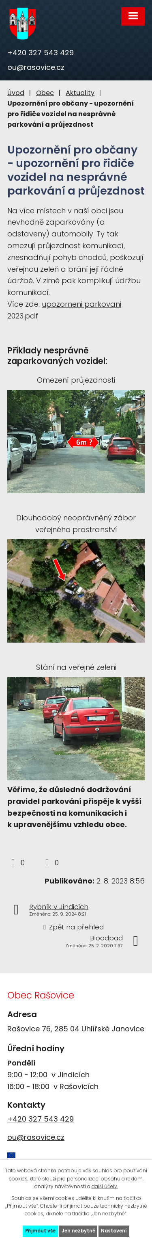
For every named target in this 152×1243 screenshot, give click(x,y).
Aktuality (80, 92)
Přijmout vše (40, 1231)
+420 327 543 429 (40, 53)
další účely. (105, 1186)
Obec (45, 92)
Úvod (15, 92)
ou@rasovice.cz (35, 67)
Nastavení (114, 1231)
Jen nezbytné (78, 1231)
